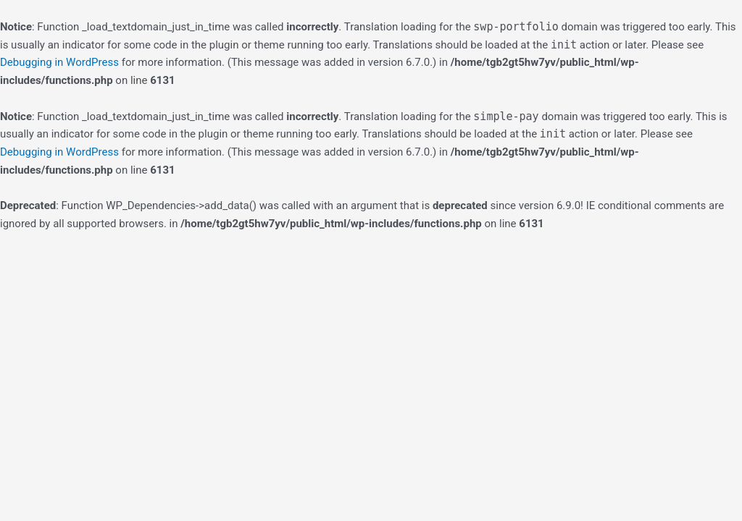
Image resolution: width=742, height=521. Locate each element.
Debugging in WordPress (59, 62)
